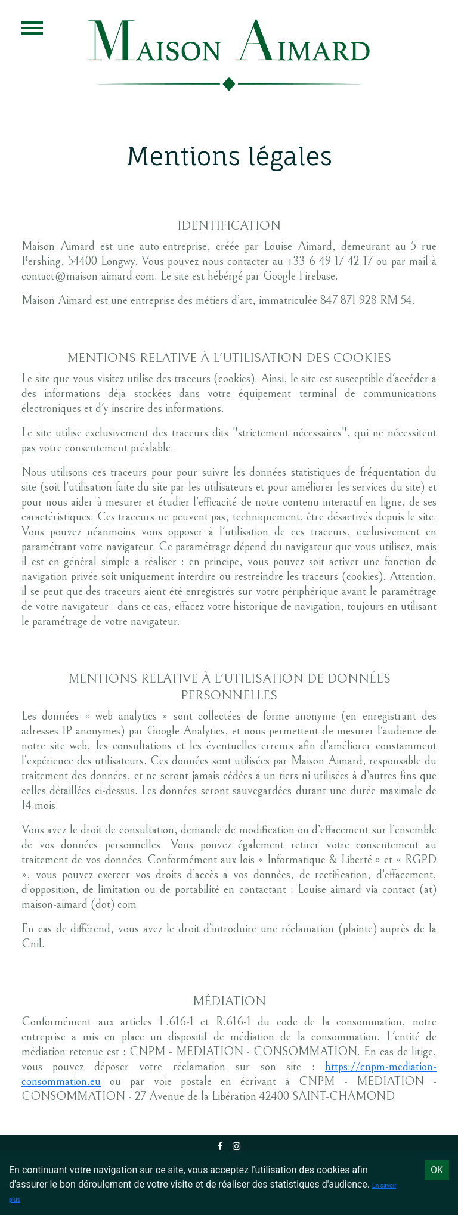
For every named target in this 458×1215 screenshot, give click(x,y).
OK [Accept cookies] (437, 1170)
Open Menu (32, 28)
